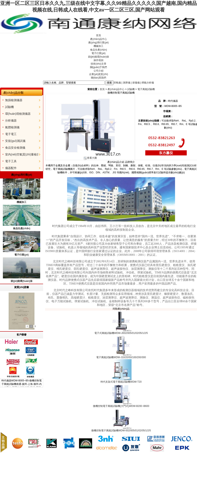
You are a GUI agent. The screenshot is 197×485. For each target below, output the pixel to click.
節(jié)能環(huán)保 (98, 56)
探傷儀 (136, 82)
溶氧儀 (117, 82)
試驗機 (9, 107)
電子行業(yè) (99, 53)
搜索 (109, 82)
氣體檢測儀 (12, 127)
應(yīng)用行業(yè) (98, 42)
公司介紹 (98, 70)
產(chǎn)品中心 (98, 39)
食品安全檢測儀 (15, 147)
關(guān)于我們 (98, 67)
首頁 (98, 35)
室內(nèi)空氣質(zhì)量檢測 (22, 154)
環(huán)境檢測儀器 (18, 113)
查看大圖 (90, 157)
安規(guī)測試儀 (15, 140)
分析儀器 (11, 120)
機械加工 (98, 46)
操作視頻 (98, 60)
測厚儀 (126, 82)
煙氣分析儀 (148, 82)
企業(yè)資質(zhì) (98, 74)
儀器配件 (11, 168)
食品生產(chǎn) (98, 49)
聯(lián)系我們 (98, 77)
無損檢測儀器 (13, 100)
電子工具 (11, 161)
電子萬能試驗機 (146, 89)
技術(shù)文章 (98, 63)
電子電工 (11, 134)
